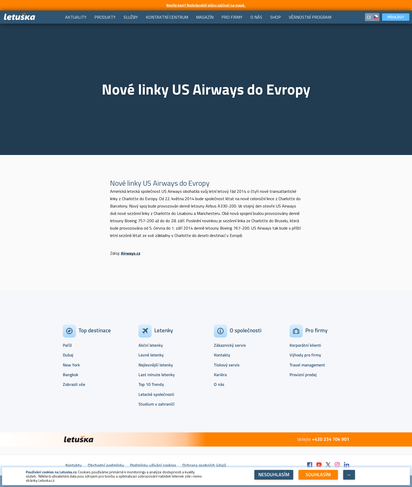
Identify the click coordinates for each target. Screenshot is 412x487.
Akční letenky (150, 345)
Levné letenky (151, 355)
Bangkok (70, 374)
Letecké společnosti (156, 394)
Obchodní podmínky (106, 465)
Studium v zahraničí (156, 404)
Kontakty (222, 355)
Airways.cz (130, 253)
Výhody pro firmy (305, 355)
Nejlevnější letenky (155, 365)
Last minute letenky (156, 374)
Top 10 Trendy (151, 384)
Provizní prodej (303, 374)
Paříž (67, 345)
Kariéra (220, 374)
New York (71, 365)
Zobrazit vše (74, 384)
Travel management (307, 365)
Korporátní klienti (305, 345)
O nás (219, 384)
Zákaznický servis (230, 345)
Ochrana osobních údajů (204, 465)
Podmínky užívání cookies (153, 465)
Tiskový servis (227, 365)
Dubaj (68, 355)
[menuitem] (75, 17)
